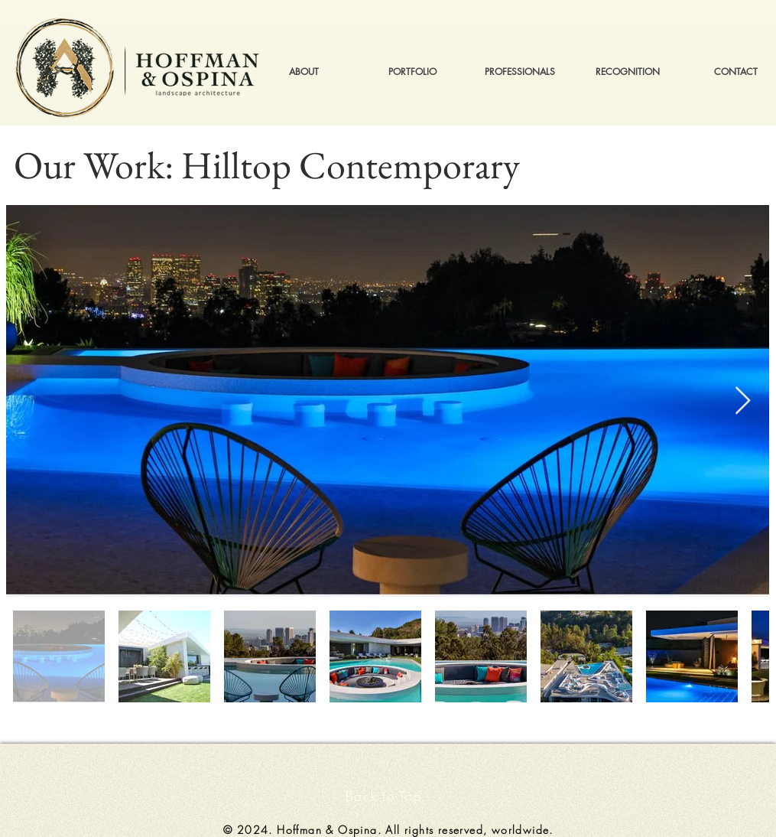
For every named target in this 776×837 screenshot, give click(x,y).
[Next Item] (743, 401)
